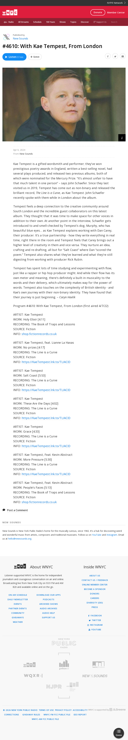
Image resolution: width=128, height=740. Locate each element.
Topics (73, 22)
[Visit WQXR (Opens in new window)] (33, 676)
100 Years (50, 22)
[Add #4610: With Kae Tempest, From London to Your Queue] (35, 57)
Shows (63, 22)
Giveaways (18, 618)
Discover (85, 22)
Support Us (100, 22)
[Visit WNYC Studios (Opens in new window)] (98, 664)
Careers (94, 598)
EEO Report (80, 715)
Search (114, 22)
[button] (122, 137)
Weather (18, 622)
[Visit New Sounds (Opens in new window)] (95, 675)
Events (18, 604)
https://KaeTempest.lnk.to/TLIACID (46, 362)
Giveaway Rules (31, 715)
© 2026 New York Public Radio (20, 710)
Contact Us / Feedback (95, 580)
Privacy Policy (63, 710)
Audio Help (48, 613)
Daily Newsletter (18, 600)
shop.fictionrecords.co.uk (39, 334)
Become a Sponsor (95, 589)
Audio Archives (48, 609)
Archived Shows (48, 604)
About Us (94, 576)
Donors (94, 594)
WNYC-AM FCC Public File (45, 719)
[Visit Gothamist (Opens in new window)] (64, 665)
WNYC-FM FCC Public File (57, 715)
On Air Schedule (18, 595)
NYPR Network (116, 2)
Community (17, 613)
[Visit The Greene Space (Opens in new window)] (95, 686)
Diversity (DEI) (95, 603)
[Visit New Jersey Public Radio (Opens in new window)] (33, 687)
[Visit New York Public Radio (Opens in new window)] (64, 643)
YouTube (96, 534)
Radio (11, 22)
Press (95, 607)
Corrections (11, 715)
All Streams (23, 22)
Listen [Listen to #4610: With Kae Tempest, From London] (14, 57)
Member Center (116, 12)
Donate (98, 12)
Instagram (112, 534)
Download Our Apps (49, 595)
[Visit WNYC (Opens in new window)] (29, 664)
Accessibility (80, 710)
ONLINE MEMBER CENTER (95, 585)
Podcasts (48, 600)
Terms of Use (46, 710)
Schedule (37, 22)
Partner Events (18, 609)
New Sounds (20, 38)
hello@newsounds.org (19, 538)
